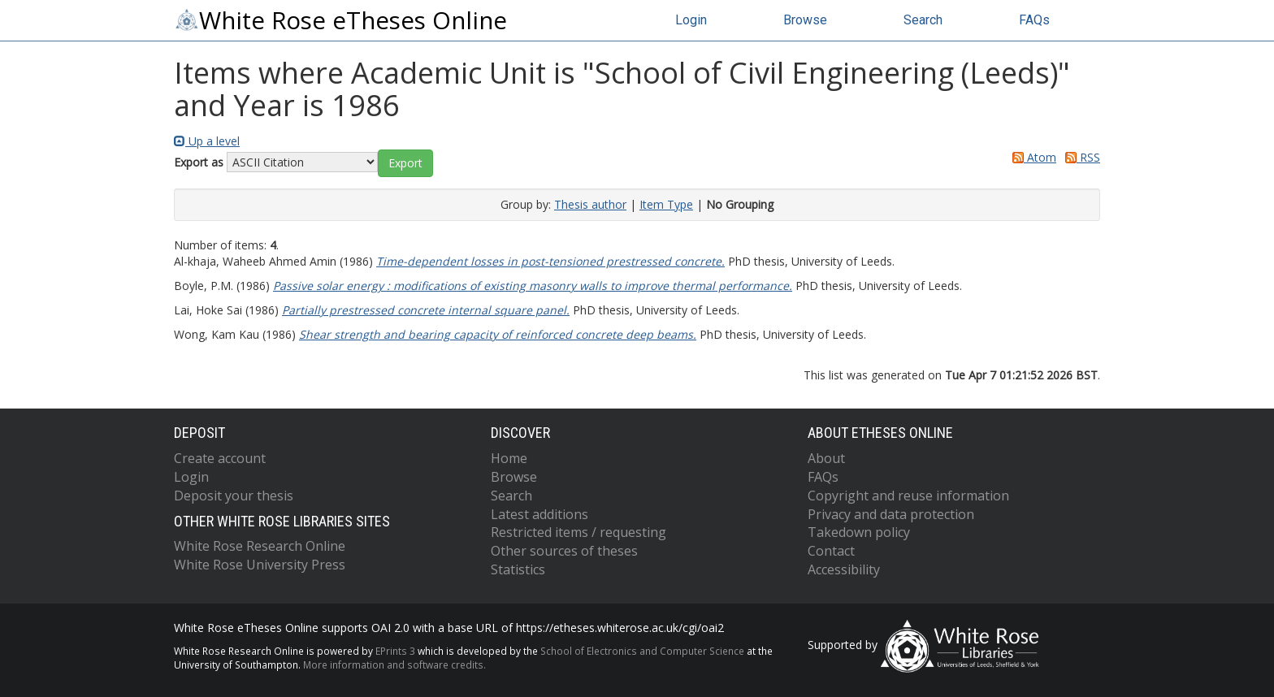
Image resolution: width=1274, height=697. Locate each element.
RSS (1080, 157)
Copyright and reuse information (908, 495)
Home (509, 458)
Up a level (207, 141)
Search (923, 20)
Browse (805, 20)
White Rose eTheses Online (340, 20)
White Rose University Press (259, 565)
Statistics (518, 569)
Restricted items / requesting (578, 532)
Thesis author (590, 204)
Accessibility (844, 569)
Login (691, 20)
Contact (831, 551)
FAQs (1034, 20)
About (826, 458)
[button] (405, 163)
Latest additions (539, 514)
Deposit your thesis (233, 495)
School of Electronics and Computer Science (642, 650)
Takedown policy (859, 532)
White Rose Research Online (259, 546)
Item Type (666, 204)
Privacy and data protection (891, 514)
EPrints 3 (395, 650)
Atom (1031, 157)
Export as (198, 162)
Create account (220, 458)
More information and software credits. (394, 664)
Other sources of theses (564, 551)
